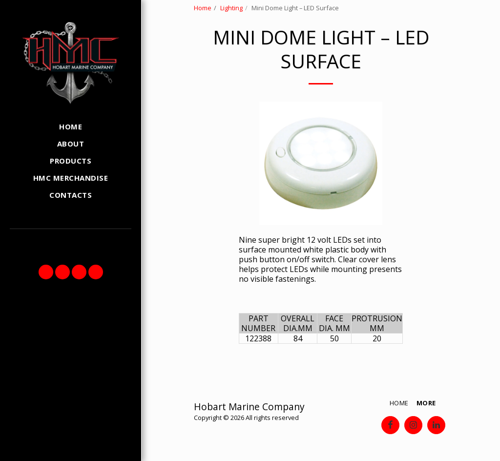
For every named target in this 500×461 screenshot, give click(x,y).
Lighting (231, 7)
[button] (46, 272)
